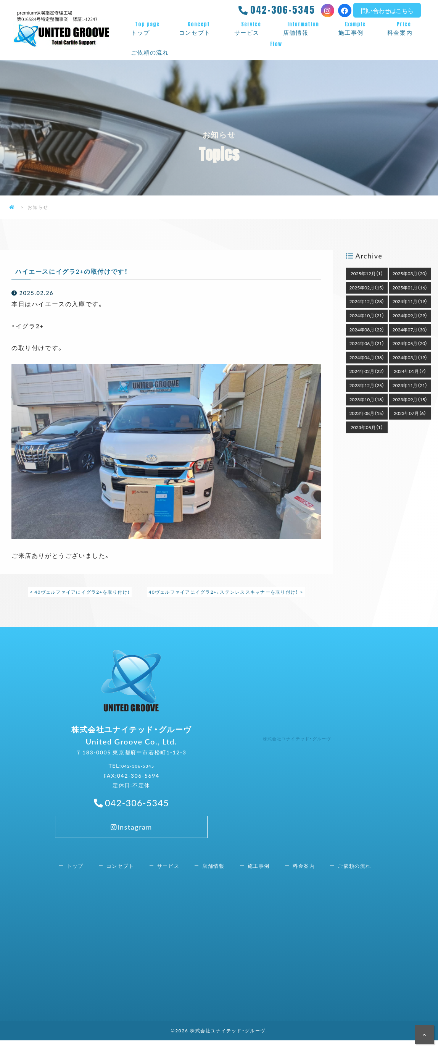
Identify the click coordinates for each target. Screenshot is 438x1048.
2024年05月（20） (410, 343)
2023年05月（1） (367, 427)
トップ (147, 29)
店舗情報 (303, 29)
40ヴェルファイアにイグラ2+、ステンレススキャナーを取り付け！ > (227, 591)
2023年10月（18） (366, 399)
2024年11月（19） (410, 301)
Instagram (131, 836)
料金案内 (404, 29)
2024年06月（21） (366, 343)
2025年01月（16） (410, 287)
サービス (251, 29)
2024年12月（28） (366, 301)
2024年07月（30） (410, 329)
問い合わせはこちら (387, 10)
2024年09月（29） (410, 315)
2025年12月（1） (367, 273)
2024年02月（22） (366, 371)
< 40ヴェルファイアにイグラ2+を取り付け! (77, 591)
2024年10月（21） (366, 315)
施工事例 (355, 29)
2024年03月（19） (410, 357)
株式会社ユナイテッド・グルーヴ (306, 742)
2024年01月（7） (410, 371)
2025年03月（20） (410, 273)
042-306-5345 (282, 10)
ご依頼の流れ (276, 48)
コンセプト (199, 29)
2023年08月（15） (366, 413)
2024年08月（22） (366, 329)
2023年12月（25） (366, 385)
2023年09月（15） (410, 399)
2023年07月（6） (410, 413)
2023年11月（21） (410, 385)
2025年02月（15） (366, 287)
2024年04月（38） (366, 357)
